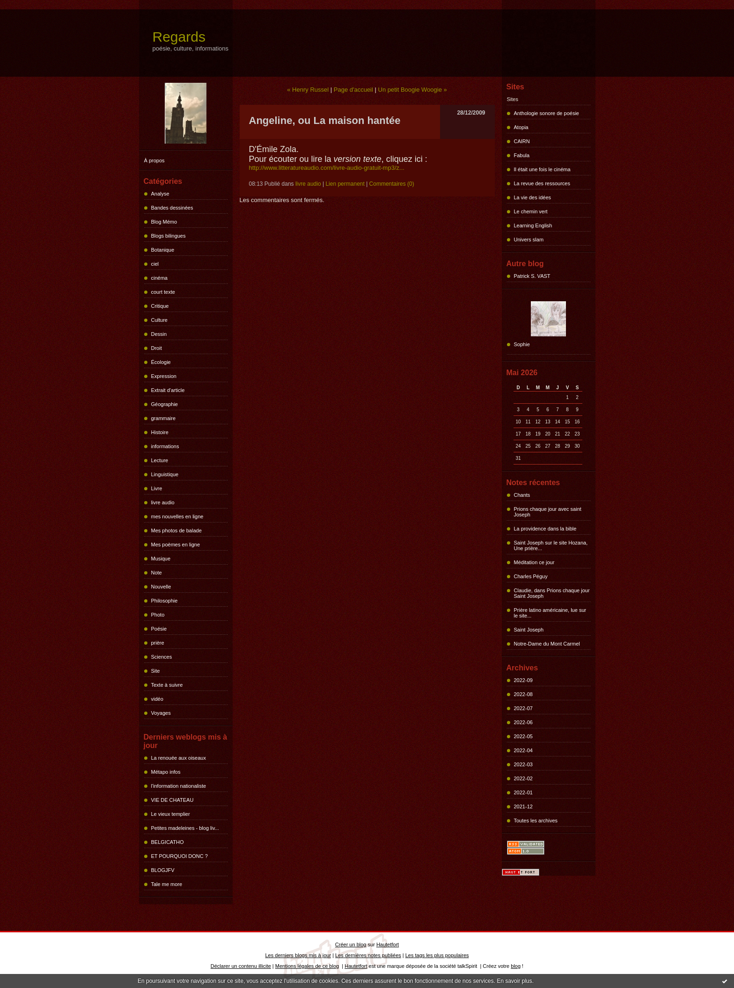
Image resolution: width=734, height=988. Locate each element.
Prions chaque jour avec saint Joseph (547, 511)
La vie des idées (532, 197)
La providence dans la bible (545, 528)
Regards (179, 36)
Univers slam (529, 239)
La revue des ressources (542, 183)
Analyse (160, 193)
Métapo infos (166, 772)
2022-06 (523, 722)
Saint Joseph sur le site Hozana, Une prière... (551, 545)
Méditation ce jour (534, 562)
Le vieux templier (170, 814)
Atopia (521, 127)
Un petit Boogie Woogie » (412, 89)
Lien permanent (344, 184)
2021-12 (523, 806)
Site (155, 671)
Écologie (161, 362)
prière (157, 643)
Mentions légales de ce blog (307, 966)
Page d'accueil (353, 89)
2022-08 (523, 694)
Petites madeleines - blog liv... (185, 828)
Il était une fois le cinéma (542, 169)
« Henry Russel (308, 89)
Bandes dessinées (172, 208)
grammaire (163, 418)
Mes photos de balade (176, 530)
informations (165, 446)
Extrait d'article (168, 390)
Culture (159, 320)
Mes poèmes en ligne (175, 544)
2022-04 (523, 750)
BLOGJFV (163, 870)
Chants (522, 495)
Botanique (163, 250)
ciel (155, 264)
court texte (163, 292)
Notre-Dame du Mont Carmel (547, 644)
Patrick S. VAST (532, 276)
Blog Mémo (164, 222)
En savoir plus (514, 981)
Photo (158, 615)
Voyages (161, 713)
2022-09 (523, 680)
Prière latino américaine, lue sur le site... (550, 612)
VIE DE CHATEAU (172, 800)
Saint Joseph (529, 629)
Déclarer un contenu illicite (241, 966)
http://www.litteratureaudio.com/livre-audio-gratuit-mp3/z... (326, 167)
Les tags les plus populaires (437, 955)
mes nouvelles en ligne (177, 516)
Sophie (522, 344)
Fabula (522, 155)
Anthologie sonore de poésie (546, 113)
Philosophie (164, 600)
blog (516, 966)
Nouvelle (161, 586)
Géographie (164, 404)
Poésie (159, 629)
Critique (160, 306)
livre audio (163, 502)
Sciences (161, 657)
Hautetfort (387, 944)
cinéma (159, 278)
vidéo (157, 699)
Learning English (533, 225)
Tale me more (167, 884)
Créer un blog (351, 944)
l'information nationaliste (178, 786)
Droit (156, 348)
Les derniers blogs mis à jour (298, 955)
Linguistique (165, 474)
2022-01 (523, 792)
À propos (154, 160)
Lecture (160, 460)
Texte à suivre (167, 685)
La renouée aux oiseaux (178, 758)
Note (156, 572)
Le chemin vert (531, 211)
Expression (163, 376)
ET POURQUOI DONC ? (179, 856)
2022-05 (523, 736)
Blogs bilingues (168, 236)
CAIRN (522, 141)
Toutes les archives (536, 820)
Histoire (160, 432)
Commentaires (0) (391, 184)
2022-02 (523, 778)
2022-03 (523, 764)
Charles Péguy (531, 576)
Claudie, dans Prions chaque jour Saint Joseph (552, 593)
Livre (156, 488)
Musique (161, 558)
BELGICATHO (167, 842)
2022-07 (523, 708)
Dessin (159, 334)
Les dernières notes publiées (368, 955)
